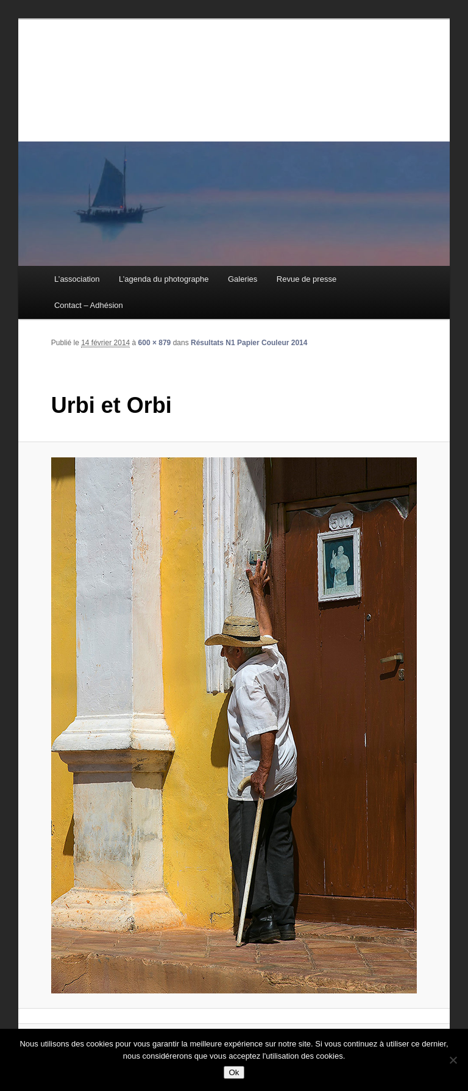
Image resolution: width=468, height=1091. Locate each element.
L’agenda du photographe (163, 279)
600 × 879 (154, 342)
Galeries (242, 279)
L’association (76, 279)
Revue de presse (306, 279)
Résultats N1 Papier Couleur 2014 (249, 342)
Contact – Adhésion (88, 305)
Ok (234, 1072)
